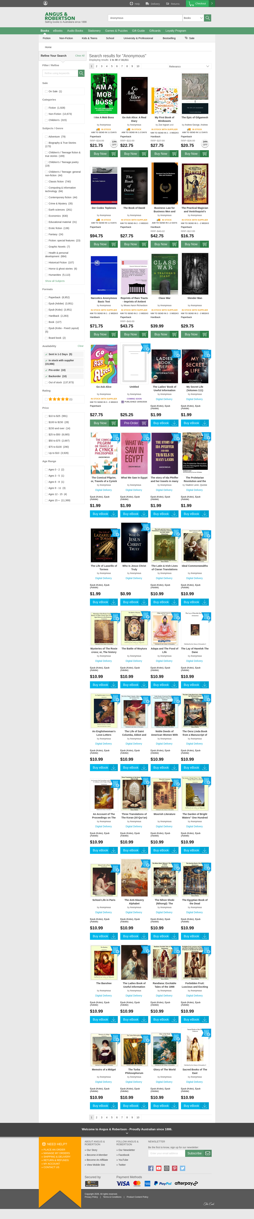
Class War (164, 298)
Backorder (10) (56, 376)
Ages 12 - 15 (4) (56, 494)
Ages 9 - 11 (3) (55, 488)
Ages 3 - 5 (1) (54, 475)
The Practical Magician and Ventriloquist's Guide (195, 211)
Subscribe (199, 1153)
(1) (58, 399)
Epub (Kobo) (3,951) (58, 309)
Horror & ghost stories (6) (61, 268)
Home (48, 47)
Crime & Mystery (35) (59, 203)
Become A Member (97, 1155)
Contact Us (51, 1167)
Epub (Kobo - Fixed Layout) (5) (62, 330)
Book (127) (53, 322)
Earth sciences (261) (58, 209)
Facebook (124, 1155)
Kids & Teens (89, 38)
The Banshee (103, 983)
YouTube (123, 1159)
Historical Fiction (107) (59, 262)
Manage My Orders (57, 1153)
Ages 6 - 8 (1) (54, 481)
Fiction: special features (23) (62, 240)
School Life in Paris (103, 900)
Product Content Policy (137, 1197)
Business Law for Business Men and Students (164, 211)
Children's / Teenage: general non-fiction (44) (63, 173)
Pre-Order (136, 423)
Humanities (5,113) (57, 274)
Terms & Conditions (112, 1197)
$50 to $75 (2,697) (57, 440)
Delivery (152, 3)
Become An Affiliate (97, 1159)
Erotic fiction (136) (57, 228)
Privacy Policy (91, 1197)
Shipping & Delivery (57, 1156)
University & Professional (138, 38)
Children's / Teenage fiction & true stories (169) (62, 154)
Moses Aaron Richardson (135, 305)
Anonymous (105, 125)
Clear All (79, 55)
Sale (189, 38)
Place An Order (54, 1149)
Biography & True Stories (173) (61, 144)
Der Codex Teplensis (104, 208)
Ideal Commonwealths (195, 565)
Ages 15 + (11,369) (57, 500)
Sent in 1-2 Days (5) (58, 354)
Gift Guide (138, 30)
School (110, 38)
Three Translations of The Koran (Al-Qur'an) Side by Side (134, 818)
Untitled (134, 386)
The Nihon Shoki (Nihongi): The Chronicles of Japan (164, 903)
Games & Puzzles (116, 30)
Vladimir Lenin (192, 485)
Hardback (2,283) (56, 315)
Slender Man (195, 298)
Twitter (122, 1164)
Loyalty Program (176, 30)
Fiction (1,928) (55, 107)
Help (134, 3)
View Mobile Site (96, 1164)
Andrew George (192, 125)
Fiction (46, 38)
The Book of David (134, 208)
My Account (52, 1163)
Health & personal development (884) (56, 254)
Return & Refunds (56, 1160)
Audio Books (75, 30)
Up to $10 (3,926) (57, 453)
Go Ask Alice (103, 386)
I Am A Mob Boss (104, 117)
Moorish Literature (164, 814)
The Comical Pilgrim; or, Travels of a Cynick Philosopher (104, 481)
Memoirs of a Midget (104, 1069)
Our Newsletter (127, 1150)
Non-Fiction (66, 38)
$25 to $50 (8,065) (57, 434)
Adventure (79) (55, 136)
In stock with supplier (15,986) (60, 362)
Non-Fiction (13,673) (58, 113)
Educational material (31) (61, 222)
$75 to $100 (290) (57, 446)
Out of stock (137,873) (59, 382)
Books (45, 30)
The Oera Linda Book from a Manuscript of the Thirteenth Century (195, 735)
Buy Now (106, 153)
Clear (81, 346)
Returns (172, 3)
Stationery (94, 30)
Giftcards (155, 30)
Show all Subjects (55, 281)
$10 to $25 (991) (56, 416)
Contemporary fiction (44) (61, 197)
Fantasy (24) (54, 234)
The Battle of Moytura (134, 648)
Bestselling (169, 38)
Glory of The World (164, 1069)
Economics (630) (56, 215)
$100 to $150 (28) (57, 422)
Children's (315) (56, 120)
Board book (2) (55, 337)
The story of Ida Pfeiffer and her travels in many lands (164, 481)
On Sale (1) (53, 91)
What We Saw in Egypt (134, 477)
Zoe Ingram (163, 125)
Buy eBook (166, 423)
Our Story (92, 1150)
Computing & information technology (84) (60, 189)
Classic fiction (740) (58, 181)
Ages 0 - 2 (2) (54, 469)
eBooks (57, 30)
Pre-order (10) (55, 370)
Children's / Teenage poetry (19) (62, 164)
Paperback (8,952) (57, 297)
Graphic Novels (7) (57, 246)
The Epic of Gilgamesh (195, 117)
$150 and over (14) (57, 428)
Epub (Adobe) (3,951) (59, 303)
